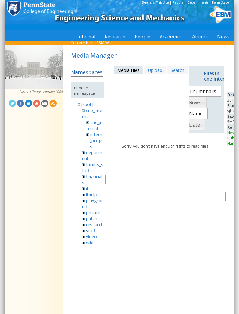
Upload (155, 70)
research (94, 224)
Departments (197, 2)
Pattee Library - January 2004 (41, 92)
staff (90, 230)
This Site (162, 2)
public (92, 218)
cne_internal (94, 125)
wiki (89, 242)
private (93, 212)
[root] (87, 104)
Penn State (220, 2)
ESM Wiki (105, 42)
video (91, 236)
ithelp (91, 194)
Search (177, 70)
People (178, 2)
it (87, 188)
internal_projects (94, 140)
